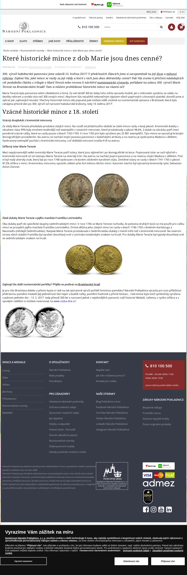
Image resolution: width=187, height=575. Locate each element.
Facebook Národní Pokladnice (112, 407)
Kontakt (169, 17)
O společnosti (79, 17)
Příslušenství (75, 41)
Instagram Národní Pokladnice (112, 429)
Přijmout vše (168, 561)
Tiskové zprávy (96, 17)
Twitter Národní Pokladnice (111, 418)
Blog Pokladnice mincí (108, 401)
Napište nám (103, 369)
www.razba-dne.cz (65, 301)
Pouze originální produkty (157, 424)
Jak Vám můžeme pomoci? (110, 375)
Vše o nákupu (155, 17)
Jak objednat (56, 418)
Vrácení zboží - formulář (62, 429)
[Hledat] (130, 27)
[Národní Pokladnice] (24, 27)
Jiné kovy (54, 41)
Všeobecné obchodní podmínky (131, 17)
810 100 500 (88, 27)
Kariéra (109, 17)
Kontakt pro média (106, 381)
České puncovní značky (62, 446)
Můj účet (180, 17)
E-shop (9, 41)
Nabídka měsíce (114, 41)
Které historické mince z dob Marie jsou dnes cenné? (82, 58)
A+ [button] (183, 11)
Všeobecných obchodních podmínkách (100, 550)
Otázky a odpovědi (59, 423)
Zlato (23, 41)
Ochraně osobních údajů (136, 550)
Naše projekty (56, 375)
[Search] (161, 27)
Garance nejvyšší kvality (156, 418)
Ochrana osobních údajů (62, 407)
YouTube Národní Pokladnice (112, 412)
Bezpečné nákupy (152, 407)
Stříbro (38, 41)
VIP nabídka (137, 41)
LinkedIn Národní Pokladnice (112, 423)
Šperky (93, 41)
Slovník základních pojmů (63, 435)
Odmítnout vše (131, 561)
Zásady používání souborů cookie (67, 451)
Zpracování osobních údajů (64, 412)
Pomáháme (55, 381)
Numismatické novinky (40, 67)
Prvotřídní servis (152, 413)
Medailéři (7, 412)
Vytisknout (90, 67)
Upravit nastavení (23, 561)
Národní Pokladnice (60, 369)
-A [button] (180, 11)
